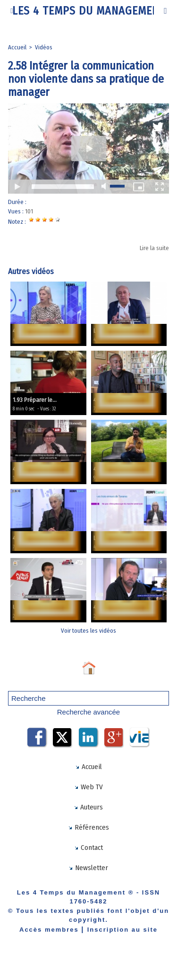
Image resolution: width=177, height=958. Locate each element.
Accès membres (49, 929)
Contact (88, 847)
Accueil (17, 47)
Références (88, 827)
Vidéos (43, 47)
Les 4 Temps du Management (88, 10)
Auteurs (88, 807)
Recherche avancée (88, 712)
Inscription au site (122, 929)
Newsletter (88, 868)
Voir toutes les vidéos (88, 630)
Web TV (88, 787)
